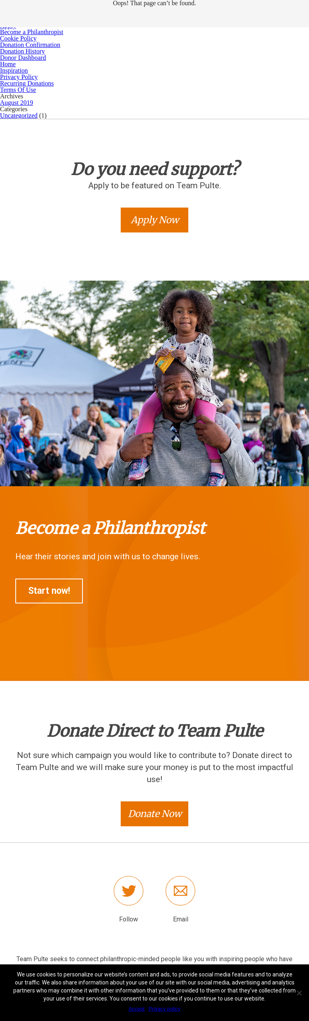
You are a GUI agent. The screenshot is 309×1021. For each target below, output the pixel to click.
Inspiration (14, 70)
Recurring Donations (27, 83)
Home (8, 64)
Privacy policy (164, 1009)
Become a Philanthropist (31, 32)
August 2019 (16, 102)
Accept (136, 1009)
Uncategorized (18, 115)
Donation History (22, 51)
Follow (128, 919)
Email (180, 919)
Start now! (49, 590)
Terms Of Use (18, 89)
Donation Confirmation (30, 44)
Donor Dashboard (23, 57)
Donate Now (154, 813)
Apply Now (155, 220)
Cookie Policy (18, 38)
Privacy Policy (19, 76)
